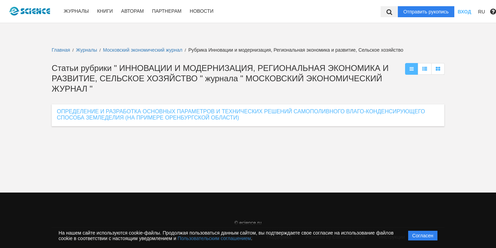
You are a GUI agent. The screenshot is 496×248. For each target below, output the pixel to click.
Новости (202, 11)
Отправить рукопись (426, 11)
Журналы (76, 11)
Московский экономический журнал (143, 50)
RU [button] (481, 11)
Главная (61, 50)
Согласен (422, 235)
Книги (105, 11)
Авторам (132, 11)
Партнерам (167, 11)
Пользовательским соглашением (214, 238)
